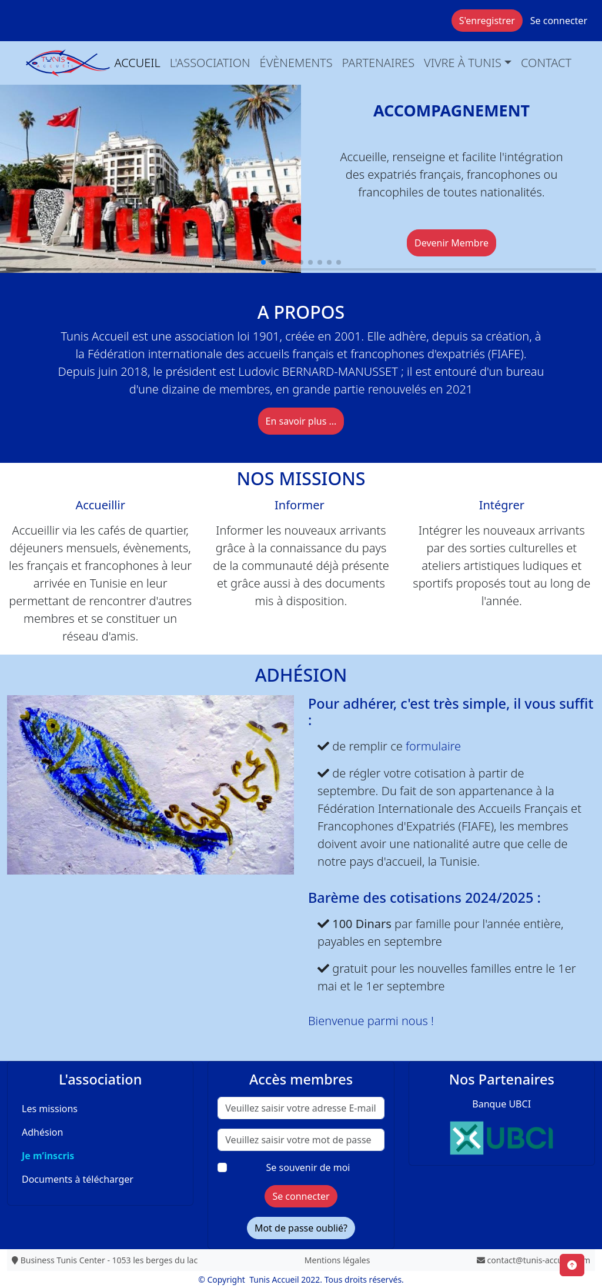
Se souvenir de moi (308, 1167)
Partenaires (378, 63)
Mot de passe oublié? (301, 1228)
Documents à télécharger (77, 1179)
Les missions (50, 1108)
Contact (546, 63)
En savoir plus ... (301, 421)
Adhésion (42, 1132)
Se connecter (558, 20)
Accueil (137, 63)
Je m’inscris (48, 1155)
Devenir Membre (451, 242)
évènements (296, 63)
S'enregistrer (487, 20)
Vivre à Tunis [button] (462, 63)
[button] (263, 262)
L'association (210, 63)
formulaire (433, 746)
